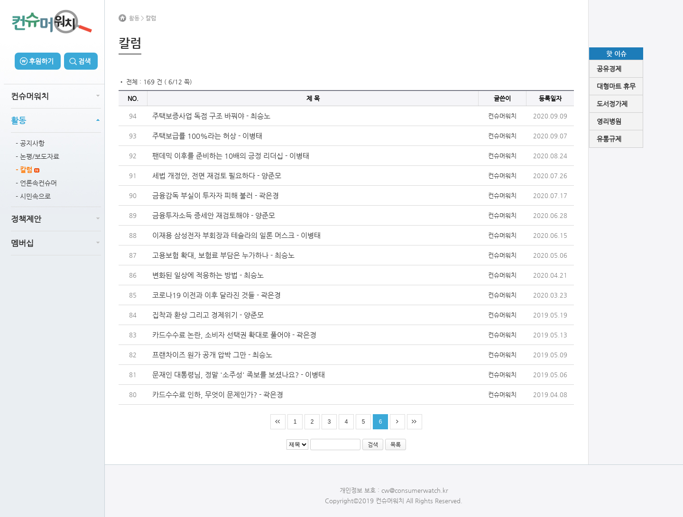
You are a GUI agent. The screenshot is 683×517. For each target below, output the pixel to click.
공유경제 (609, 69)
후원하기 (41, 61)
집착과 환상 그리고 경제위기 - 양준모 (208, 315)
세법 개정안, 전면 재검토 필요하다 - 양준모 (216, 176)
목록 (395, 444)
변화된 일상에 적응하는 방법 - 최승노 (208, 275)
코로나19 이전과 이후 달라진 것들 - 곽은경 (216, 295)
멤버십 (22, 243)
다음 (397, 421)
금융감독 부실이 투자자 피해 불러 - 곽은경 (215, 195)
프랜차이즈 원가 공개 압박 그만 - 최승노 (212, 355)
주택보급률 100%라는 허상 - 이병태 (207, 136)
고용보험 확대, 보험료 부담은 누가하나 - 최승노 (223, 255)
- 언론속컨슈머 (36, 183)
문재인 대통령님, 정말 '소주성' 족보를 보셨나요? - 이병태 (238, 375)
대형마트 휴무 (616, 86)
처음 (278, 421)
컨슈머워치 (30, 96)
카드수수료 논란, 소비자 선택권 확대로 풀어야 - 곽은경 (234, 335)
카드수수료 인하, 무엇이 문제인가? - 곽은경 (217, 394)
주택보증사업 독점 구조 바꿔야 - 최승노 (211, 116)
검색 (84, 61)
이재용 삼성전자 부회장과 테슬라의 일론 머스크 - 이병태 (236, 235)
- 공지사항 (30, 143)
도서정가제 (612, 104)
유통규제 (609, 139)
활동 (18, 120)
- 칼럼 (27, 169)
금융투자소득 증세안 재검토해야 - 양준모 (213, 215)
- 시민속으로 (33, 196)
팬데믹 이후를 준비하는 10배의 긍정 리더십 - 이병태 (230, 156)
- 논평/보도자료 (37, 156)
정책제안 (26, 219)
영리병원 (609, 121)
